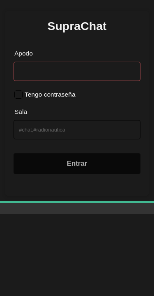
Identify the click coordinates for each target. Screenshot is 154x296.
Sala (20, 111)
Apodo (23, 53)
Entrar (77, 163)
